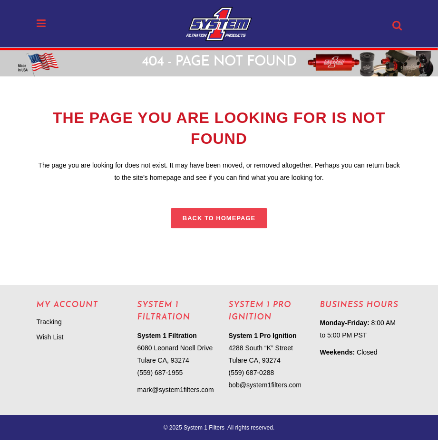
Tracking (49, 322)
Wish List (50, 337)
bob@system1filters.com (265, 385)
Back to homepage (219, 218)
